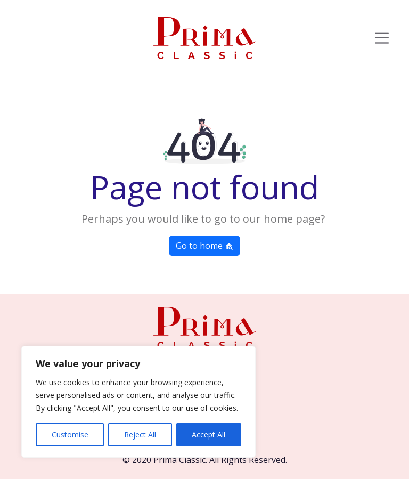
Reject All (140, 434)
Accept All (208, 434)
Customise (70, 434)
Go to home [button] (204, 245)
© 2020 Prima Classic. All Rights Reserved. (204, 460)
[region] (138, 402)
